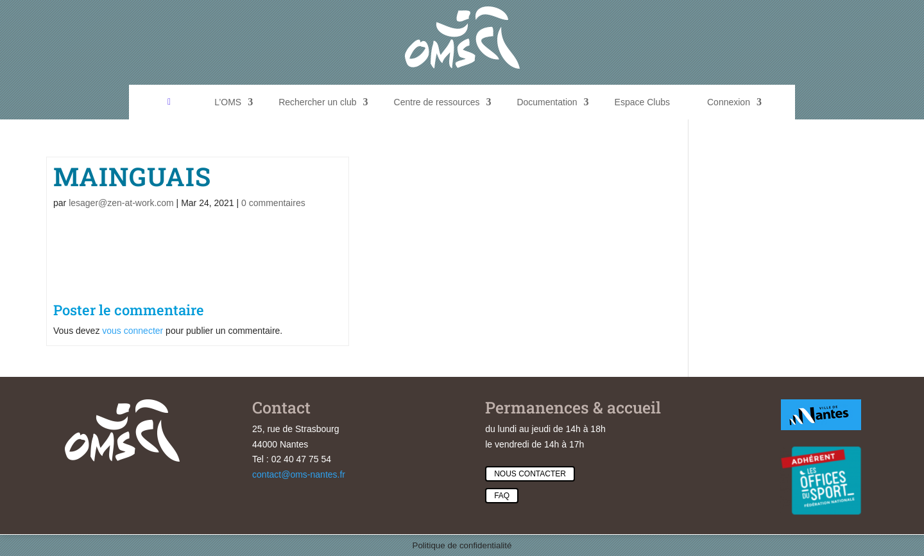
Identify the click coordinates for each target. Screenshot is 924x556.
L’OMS (227, 102)
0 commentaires (273, 203)
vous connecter (132, 331)
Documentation (547, 102)
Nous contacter (530, 473)
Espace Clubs (642, 102)
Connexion (728, 102)
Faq (501, 495)
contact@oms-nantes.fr (298, 474)
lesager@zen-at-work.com (121, 203)
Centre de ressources (437, 102)
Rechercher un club (317, 102)
